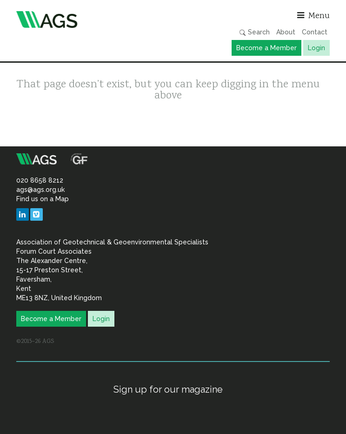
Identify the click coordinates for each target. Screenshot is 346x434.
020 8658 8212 (39, 180)
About (285, 32)
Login (316, 48)
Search (254, 32)
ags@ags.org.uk (40, 189)
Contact (314, 32)
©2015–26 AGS (35, 341)
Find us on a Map (42, 199)
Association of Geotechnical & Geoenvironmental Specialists (92, 19)
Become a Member (266, 48)
